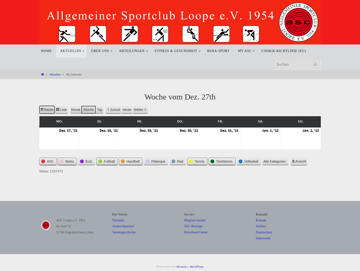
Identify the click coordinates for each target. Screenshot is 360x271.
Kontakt (261, 220)
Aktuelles (55, 74)
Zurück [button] (113, 110)
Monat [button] (75, 110)
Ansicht (299, 162)
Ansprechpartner (123, 226)
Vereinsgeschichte (124, 232)
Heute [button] (127, 110)
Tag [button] (99, 110)
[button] (48, 162)
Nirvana (181, 267)
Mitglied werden (195, 220)
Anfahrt (261, 226)
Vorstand (118, 220)
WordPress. (197, 267)
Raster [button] (47, 110)
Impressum (263, 238)
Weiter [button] (140, 110)
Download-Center (195, 232)
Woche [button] (89, 110)
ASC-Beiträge (193, 226)
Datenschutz (264, 232)
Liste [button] (61, 110)
